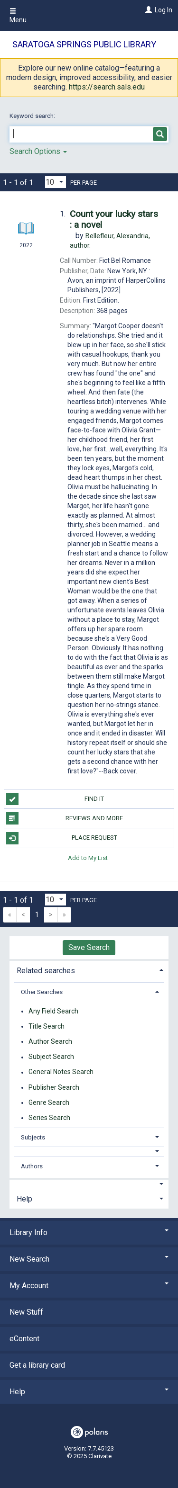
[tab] (89, 969)
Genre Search (48, 1102)
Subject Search (51, 1057)
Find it (55, 799)
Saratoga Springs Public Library (84, 44)
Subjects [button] (33, 1137)
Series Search (49, 1117)
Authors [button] (32, 1166)
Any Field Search (53, 1011)
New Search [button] (89, 1259)
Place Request (61, 838)
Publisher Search (53, 1087)
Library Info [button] (89, 1232)
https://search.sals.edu (107, 86)
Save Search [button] (89, 947)
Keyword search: (32, 115)
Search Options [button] (38, 151)
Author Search (50, 1041)
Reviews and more (64, 818)
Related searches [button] (46, 970)
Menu (18, 16)
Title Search (46, 1026)
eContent (24, 1338)
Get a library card (37, 1365)
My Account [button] (89, 1285)
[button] (89, 1151)
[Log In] (147, 10)
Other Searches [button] (42, 991)
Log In (163, 10)
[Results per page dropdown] (55, 182)
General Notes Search (61, 1072)
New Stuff (26, 1312)
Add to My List (88, 857)
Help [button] (24, 1198)
